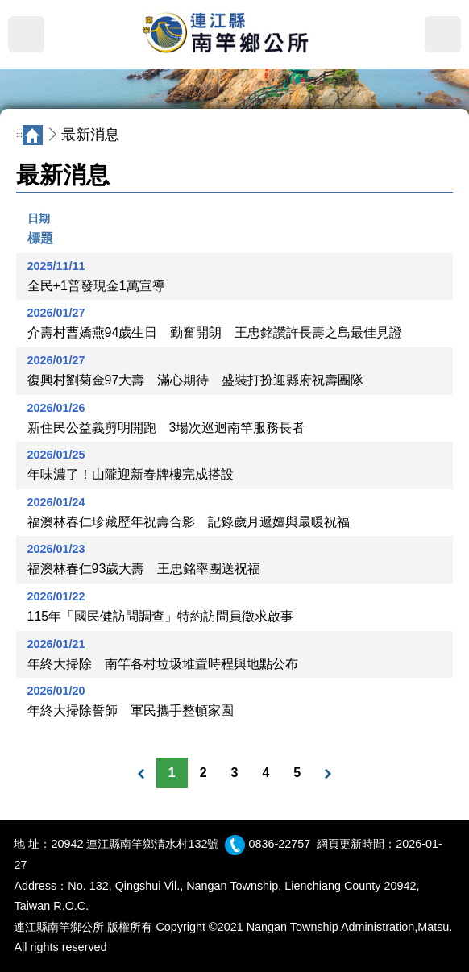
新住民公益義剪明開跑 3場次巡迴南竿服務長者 (166, 427)
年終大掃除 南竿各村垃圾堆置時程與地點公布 (162, 664)
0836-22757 (279, 843)
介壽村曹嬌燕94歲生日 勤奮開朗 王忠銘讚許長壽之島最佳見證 (215, 332)
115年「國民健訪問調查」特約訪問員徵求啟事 (160, 616)
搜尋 (443, 34)
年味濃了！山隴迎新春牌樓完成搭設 (130, 474)
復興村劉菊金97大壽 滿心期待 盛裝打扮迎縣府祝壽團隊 (195, 380)
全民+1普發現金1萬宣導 (96, 286)
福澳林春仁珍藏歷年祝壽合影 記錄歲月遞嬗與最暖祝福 (188, 522)
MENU (26, 34)
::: (19, 135)
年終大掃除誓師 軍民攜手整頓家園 (130, 710)
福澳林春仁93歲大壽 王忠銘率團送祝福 (144, 568)
